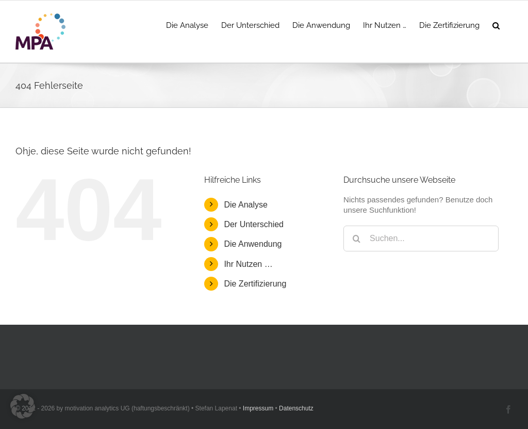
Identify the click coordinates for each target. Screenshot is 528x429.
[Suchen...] (421, 238)
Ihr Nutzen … (248, 264)
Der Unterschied (254, 224)
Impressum (258, 408)
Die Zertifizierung (255, 283)
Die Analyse (246, 204)
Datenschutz (296, 408)
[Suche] (356, 238)
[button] (496, 24)
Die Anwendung (253, 244)
